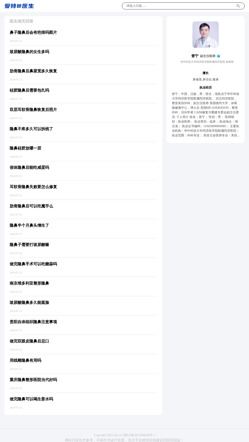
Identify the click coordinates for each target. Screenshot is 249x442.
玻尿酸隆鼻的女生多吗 (29, 52)
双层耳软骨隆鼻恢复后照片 (33, 109)
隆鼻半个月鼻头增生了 (29, 225)
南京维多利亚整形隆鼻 (29, 283)
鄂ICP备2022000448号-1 (139, 435)
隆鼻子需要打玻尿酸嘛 (29, 244)
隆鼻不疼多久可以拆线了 (31, 129)
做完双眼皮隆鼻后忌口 (29, 341)
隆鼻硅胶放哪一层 (25, 148)
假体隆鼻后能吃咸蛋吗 (29, 167)
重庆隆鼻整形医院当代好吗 (33, 380)
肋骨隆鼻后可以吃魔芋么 (31, 206)
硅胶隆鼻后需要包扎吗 (29, 90)
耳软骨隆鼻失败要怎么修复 (33, 187)
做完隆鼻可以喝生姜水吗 (31, 399)
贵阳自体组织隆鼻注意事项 (33, 322)
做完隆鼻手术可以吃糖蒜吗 (33, 264)
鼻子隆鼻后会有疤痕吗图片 (33, 32)
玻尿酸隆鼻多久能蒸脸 (29, 302)
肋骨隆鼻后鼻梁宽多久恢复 (33, 71)
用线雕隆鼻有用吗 (25, 360)
